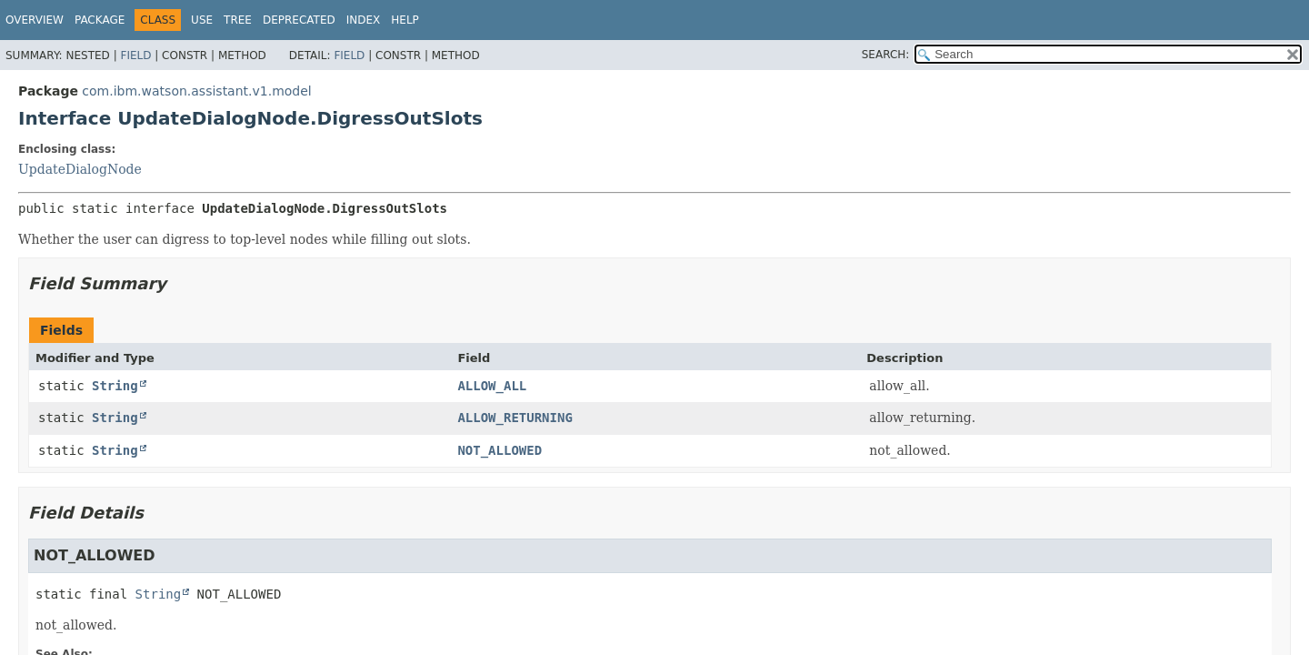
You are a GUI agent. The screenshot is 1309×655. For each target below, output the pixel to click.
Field (135, 55)
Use (202, 20)
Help (405, 20)
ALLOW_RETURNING (514, 417)
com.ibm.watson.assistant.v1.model (196, 91)
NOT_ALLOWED (499, 450)
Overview (34, 20)
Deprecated (299, 20)
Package (100, 20)
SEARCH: (886, 54)
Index (363, 20)
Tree (238, 20)
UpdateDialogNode (80, 169)
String (115, 385)
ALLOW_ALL (491, 385)
